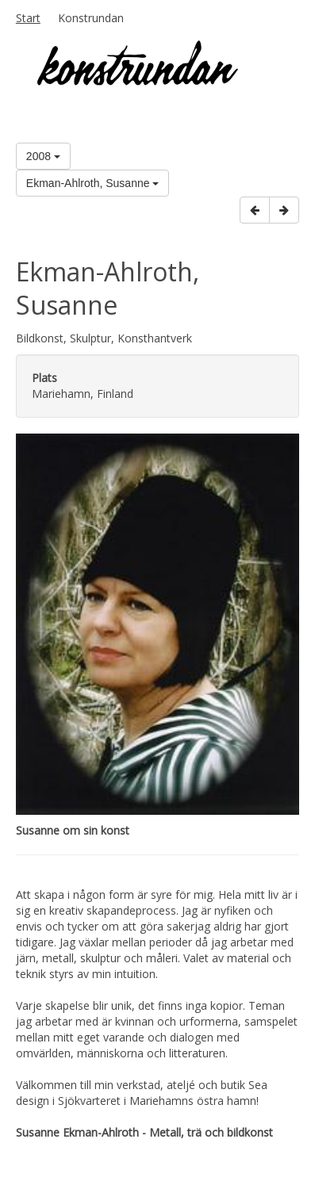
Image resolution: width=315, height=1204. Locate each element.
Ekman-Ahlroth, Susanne (92, 183)
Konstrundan (91, 17)
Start (28, 17)
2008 (43, 156)
